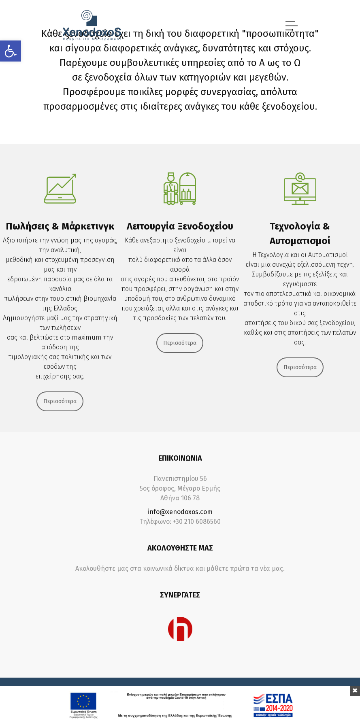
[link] (10, 51)
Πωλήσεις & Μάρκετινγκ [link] (60, 226)
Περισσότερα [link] (60, 401)
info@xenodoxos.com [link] (180, 512)
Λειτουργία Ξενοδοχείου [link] (180, 226)
